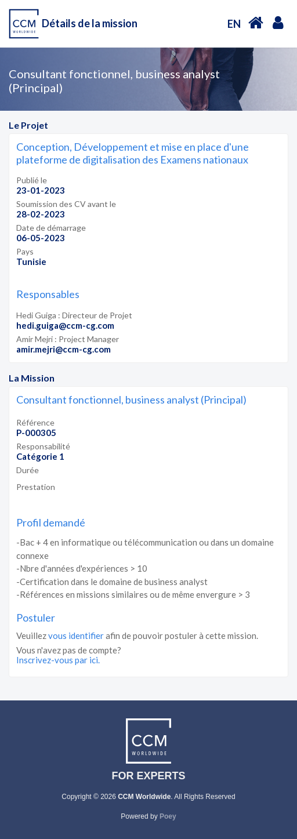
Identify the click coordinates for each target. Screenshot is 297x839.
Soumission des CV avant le (66, 204)
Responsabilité (43, 446)
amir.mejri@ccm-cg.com (63, 349)
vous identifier (76, 635)
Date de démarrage (51, 228)
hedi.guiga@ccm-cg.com (65, 325)
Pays (25, 251)
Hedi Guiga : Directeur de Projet (74, 315)
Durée (27, 470)
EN (234, 23)
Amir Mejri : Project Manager (67, 339)
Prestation (35, 487)
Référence (35, 422)
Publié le (31, 180)
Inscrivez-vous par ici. (58, 660)
